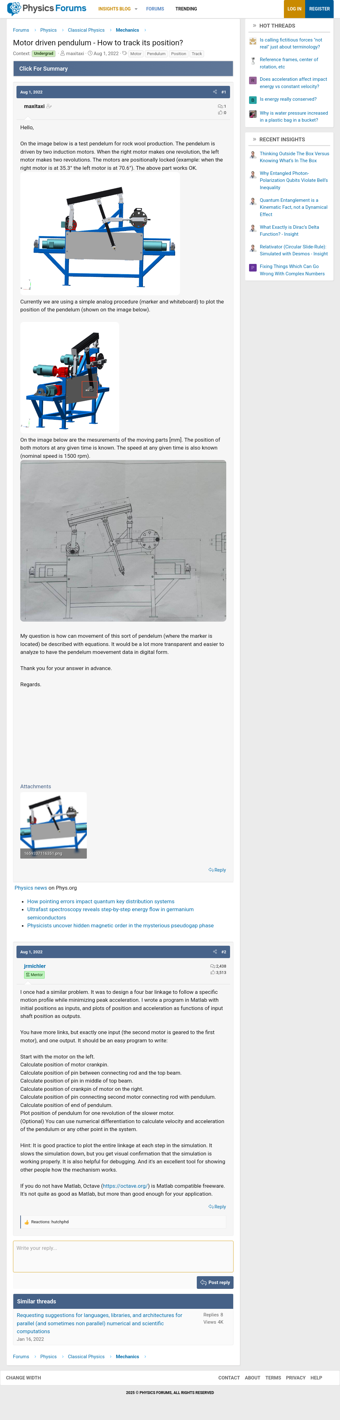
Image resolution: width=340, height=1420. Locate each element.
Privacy (289, 1380)
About (246, 1380)
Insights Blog (115, 8)
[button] (136, 9)
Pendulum (156, 56)
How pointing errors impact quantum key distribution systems (101, 903)
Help (310, 1380)
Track (197, 56)
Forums (155, 8)
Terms (267, 1380)
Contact (223, 1380)
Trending (186, 8)
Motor (136, 56)
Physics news (31, 890)
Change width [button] (29, 1380)
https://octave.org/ (125, 1188)
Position (178, 56)
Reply (220, 872)
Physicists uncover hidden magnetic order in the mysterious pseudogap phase (120, 928)
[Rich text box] (123, 1259)
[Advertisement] (123, 736)
